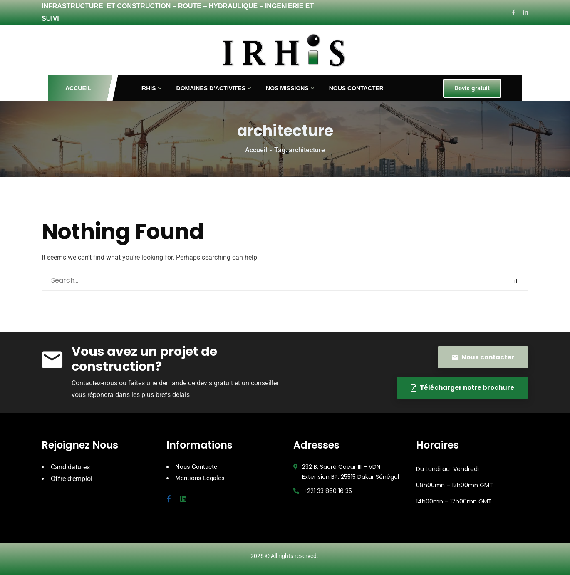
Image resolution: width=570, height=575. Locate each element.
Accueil (256, 150)
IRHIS (148, 88)
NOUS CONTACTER (356, 88)
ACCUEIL (78, 88)
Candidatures (70, 467)
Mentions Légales (200, 477)
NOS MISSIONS (287, 88)
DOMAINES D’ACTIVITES (210, 88)
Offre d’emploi (71, 478)
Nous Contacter (197, 467)
